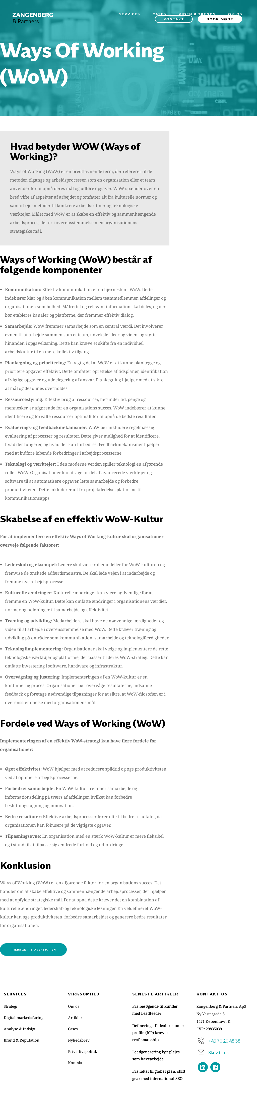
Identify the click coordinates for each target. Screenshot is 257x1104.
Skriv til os (218, 1052)
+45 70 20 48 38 (224, 1040)
